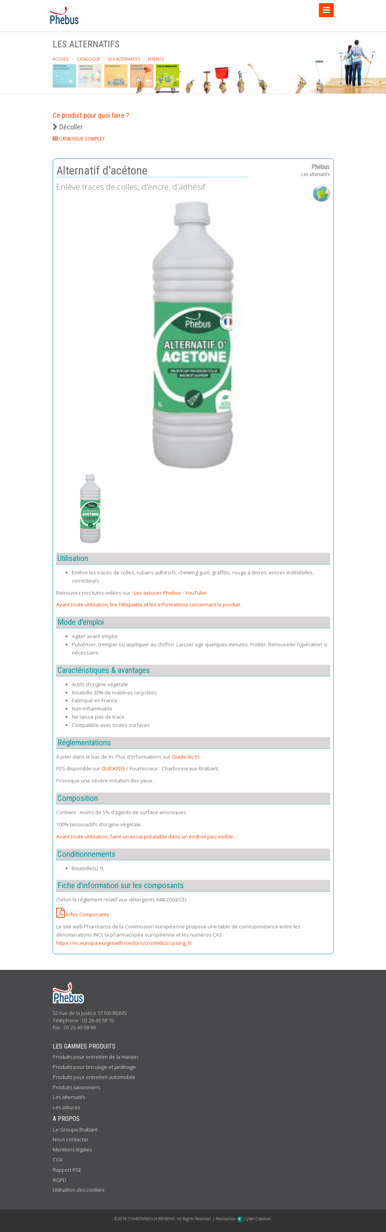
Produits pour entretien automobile (94, 1077)
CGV (58, 1159)
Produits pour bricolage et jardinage (94, 1066)
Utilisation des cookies (78, 1189)
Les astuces (66, 1107)
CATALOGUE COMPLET (79, 139)
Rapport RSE (67, 1169)
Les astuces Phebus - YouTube (170, 592)
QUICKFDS (113, 768)
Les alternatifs (124, 59)
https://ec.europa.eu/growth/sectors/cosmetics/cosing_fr (124, 942)
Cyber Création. (254, 1218)
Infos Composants (82, 914)
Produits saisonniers (76, 1087)
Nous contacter (71, 1139)
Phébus (156, 59)
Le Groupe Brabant (75, 1129)
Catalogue (88, 59)
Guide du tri (185, 756)
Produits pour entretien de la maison (95, 1056)
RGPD (59, 1179)
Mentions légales (72, 1149)
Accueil (61, 59)
